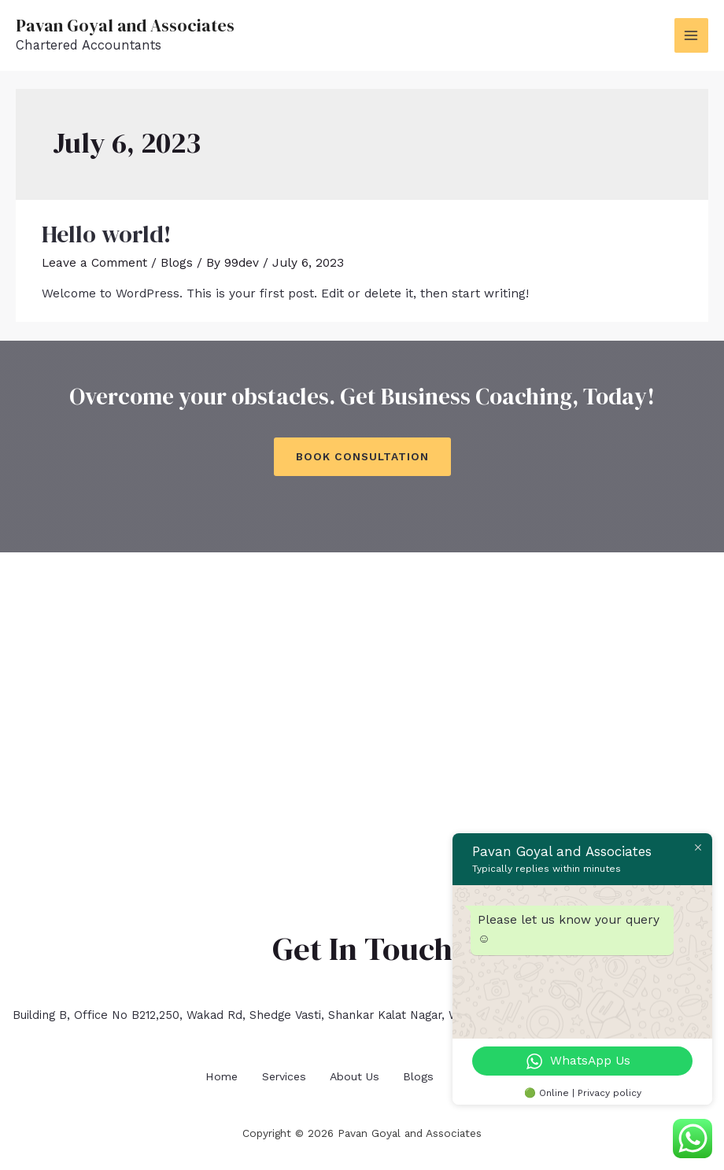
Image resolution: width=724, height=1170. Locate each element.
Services (279, 1073)
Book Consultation (362, 456)
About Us (356, 1073)
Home (210, 1073)
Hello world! (107, 234)
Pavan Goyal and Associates (128, 25)
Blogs (177, 263)
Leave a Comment (95, 263)
